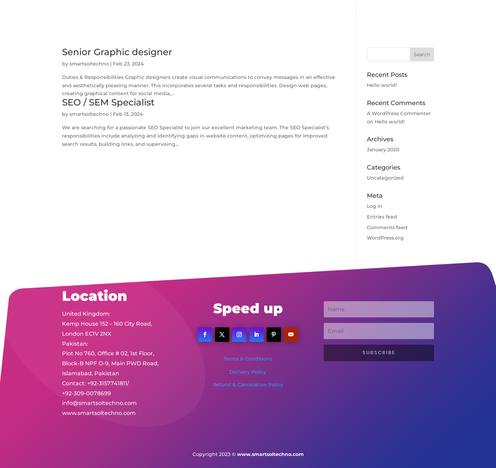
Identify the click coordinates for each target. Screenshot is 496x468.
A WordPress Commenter (399, 113)
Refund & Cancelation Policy (248, 384)
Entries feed (382, 217)
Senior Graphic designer (117, 52)
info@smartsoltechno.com (99, 396)
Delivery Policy (247, 372)
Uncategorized (385, 178)
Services (274, 14)
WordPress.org (385, 238)
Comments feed (387, 227)
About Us (243, 14)
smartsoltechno (89, 64)
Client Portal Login (410, 14)
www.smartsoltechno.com (99, 406)
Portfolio (310, 14)
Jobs (336, 14)
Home (215, 14)
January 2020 (383, 149)
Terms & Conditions (248, 359)
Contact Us (364, 14)
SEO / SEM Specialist (108, 102)
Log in (374, 206)
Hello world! (382, 85)
